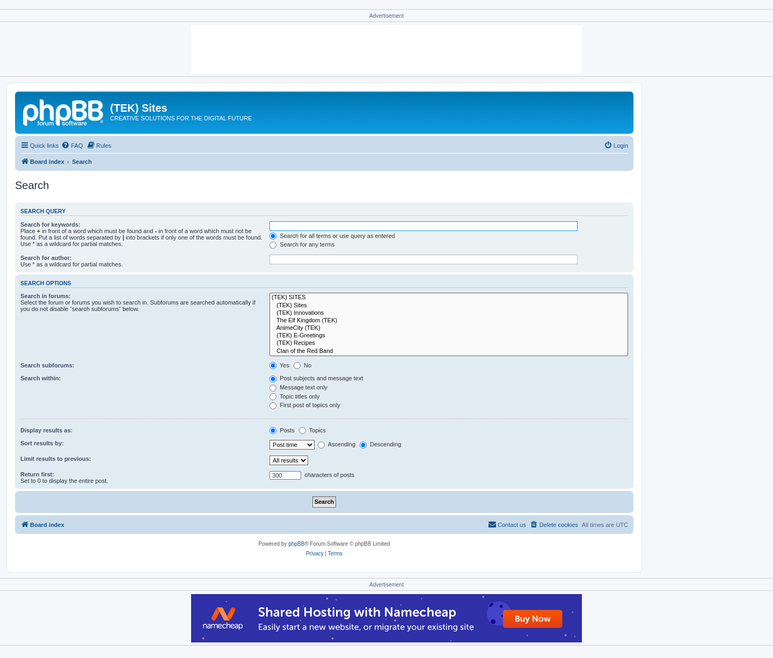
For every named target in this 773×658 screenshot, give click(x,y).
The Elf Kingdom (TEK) (449, 320)
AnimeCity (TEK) (449, 328)
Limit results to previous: (55, 458)
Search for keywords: (50, 224)
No (302, 365)
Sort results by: (42, 443)
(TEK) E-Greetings (449, 335)
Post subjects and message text (316, 378)
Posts (282, 430)
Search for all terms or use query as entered (332, 236)
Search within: (40, 378)
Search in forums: (45, 296)
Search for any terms (301, 244)
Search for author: (45, 258)
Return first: (37, 474)
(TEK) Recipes (449, 343)
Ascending (336, 444)
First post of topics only (304, 405)
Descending (380, 444)
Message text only (298, 387)
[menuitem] (72, 145)
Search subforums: (47, 365)
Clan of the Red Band (449, 351)
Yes (279, 365)
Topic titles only (294, 396)
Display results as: (46, 430)
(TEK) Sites (449, 305)
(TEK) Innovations (449, 313)
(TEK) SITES (449, 297)
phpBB (296, 544)
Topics (312, 430)
